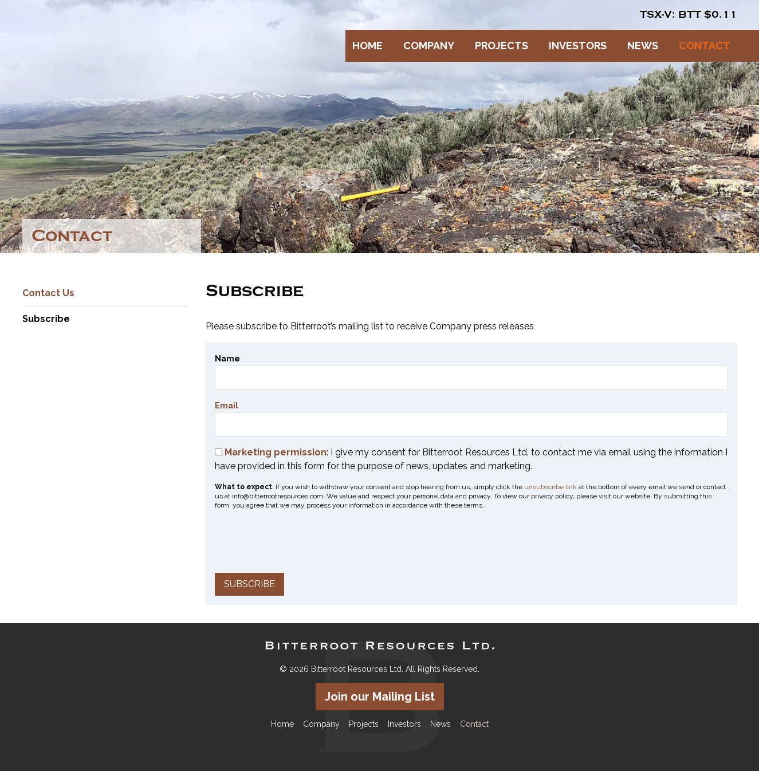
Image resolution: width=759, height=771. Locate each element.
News (440, 724)
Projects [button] (501, 46)
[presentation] (302, 541)
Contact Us (48, 293)
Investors (404, 724)
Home (367, 46)
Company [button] (428, 46)
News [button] (642, 46)
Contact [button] (704, 46)
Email (226, 405)
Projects (364, 724)
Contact (474, 724)
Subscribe (46, 318)
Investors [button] (578, 46)
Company (321, 724)
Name (227, 358)
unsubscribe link (550, 487)
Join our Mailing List (380, 696)
